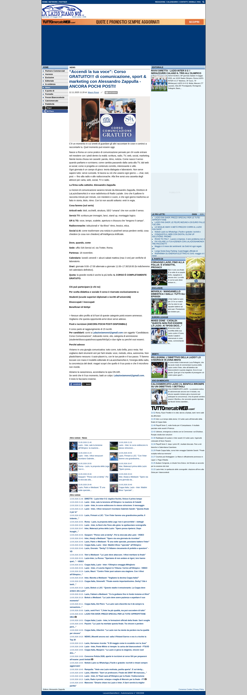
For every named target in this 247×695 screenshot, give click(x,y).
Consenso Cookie (185, 689)
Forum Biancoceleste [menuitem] (53, 97)
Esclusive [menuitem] (48, 77)
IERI (202, 214)
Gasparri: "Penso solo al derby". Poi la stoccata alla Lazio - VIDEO (114, 535)
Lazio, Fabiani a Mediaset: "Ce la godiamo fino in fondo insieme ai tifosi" (117, 594)
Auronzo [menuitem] (48, 74)
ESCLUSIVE (157, 288)
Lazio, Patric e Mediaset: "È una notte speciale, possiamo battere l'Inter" (117, 542)
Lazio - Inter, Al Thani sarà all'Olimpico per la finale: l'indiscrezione (114, 676)
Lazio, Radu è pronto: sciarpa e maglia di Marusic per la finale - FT (114, 679)
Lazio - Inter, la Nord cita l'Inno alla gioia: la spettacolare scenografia (115, 525)
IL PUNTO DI (157, 259)
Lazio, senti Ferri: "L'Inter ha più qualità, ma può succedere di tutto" (115, 610)
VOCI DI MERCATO (160, 381)
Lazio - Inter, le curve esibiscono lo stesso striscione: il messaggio (114, 505)
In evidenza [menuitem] (49, 84)
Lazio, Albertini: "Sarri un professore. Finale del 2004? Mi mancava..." (116, 673)
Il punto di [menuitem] (48, 91)
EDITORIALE (157, 67)
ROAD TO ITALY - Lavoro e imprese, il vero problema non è (180, 239)
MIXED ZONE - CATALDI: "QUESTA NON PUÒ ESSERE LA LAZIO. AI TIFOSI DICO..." (166, 323)
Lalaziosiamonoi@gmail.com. (129, 375)
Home (46, 67)
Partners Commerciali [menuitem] (54, 71)
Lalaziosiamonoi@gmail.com (108, 332)
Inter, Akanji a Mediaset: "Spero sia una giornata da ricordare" (112, 538)
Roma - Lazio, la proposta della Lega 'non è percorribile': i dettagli (114, 522)
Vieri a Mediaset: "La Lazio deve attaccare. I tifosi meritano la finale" (115, 555)
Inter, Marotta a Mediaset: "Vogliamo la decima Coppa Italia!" (112, 578)
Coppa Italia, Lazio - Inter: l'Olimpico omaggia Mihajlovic (110, 565)
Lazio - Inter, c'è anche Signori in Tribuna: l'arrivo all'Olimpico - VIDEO (116, 568)
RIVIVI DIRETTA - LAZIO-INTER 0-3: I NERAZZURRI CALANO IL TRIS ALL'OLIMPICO (176, 71)
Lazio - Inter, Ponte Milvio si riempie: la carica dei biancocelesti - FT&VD (117, 646)
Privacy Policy (198, 689)
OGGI (194, 214)
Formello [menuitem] (48, 94)
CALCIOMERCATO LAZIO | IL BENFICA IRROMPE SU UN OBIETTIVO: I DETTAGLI (177, 385)
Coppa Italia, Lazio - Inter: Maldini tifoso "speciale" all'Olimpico (113, 545)
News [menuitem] (46, 87)
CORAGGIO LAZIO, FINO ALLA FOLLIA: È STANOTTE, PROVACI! (167, 265)
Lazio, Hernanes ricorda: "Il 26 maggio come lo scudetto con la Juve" (116, 643)
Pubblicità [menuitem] (48, 104)
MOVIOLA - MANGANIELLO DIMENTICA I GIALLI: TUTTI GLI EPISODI (168, 294)
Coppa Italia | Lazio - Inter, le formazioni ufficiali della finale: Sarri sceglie (117, 620)
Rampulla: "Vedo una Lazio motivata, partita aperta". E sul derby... (114, 669)
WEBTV (155, 354)
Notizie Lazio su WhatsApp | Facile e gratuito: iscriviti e (178, 232)
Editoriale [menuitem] (48, 81)
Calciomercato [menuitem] (50, 101)
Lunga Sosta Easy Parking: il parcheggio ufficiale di (176, 251)
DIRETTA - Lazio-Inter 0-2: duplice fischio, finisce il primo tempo (113, 499)
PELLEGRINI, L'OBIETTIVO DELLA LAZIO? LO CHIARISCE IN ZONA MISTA (176, 358)
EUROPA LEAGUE (160, 317)
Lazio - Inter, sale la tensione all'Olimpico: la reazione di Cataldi (113, 502)
